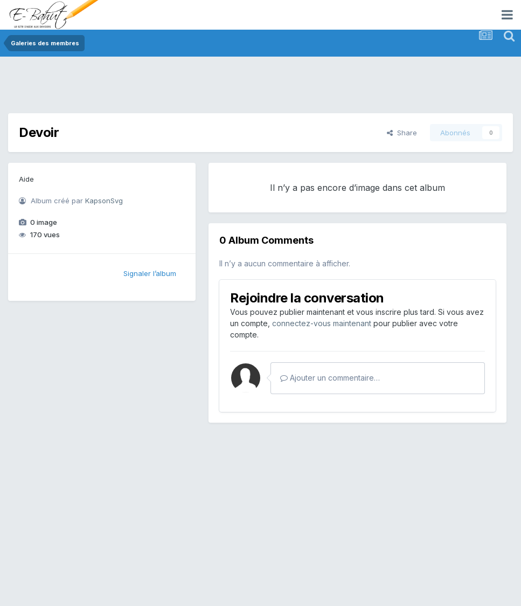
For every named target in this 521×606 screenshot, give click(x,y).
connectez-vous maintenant (321, 323)
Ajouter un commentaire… (330, 377)
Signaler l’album (149, 273)
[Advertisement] (204, 89)
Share (402, 132)
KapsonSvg (104, 200)
